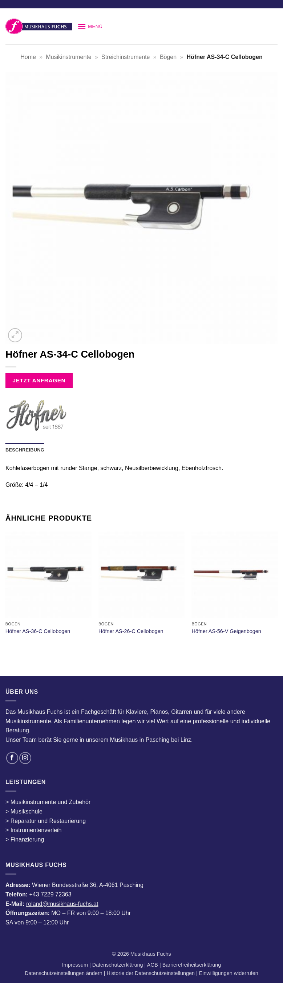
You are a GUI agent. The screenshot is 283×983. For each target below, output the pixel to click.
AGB (153, 965)
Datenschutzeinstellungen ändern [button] (63, 973)
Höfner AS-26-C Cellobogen (130, 631)
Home (28, 57)
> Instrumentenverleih (33, 830)
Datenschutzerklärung (118, 965)
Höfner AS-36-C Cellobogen (37, 631)
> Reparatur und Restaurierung (45, 821)
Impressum (75, 965)
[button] (90, 26)
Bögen (168, 57)
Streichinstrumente (125, 57)
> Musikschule (24, 811)
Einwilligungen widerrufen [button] (228, 973)
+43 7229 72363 (50, 894)
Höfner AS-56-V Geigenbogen (226, 631)
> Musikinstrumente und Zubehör (47, 802)
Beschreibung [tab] (24, 450)
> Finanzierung (24, 839)
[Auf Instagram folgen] (25, 758)
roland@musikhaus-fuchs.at (62, 904)
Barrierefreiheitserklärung (191, 965)
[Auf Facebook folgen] (12, 758)
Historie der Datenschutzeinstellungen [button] (151, 973)
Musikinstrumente (68, 57)
